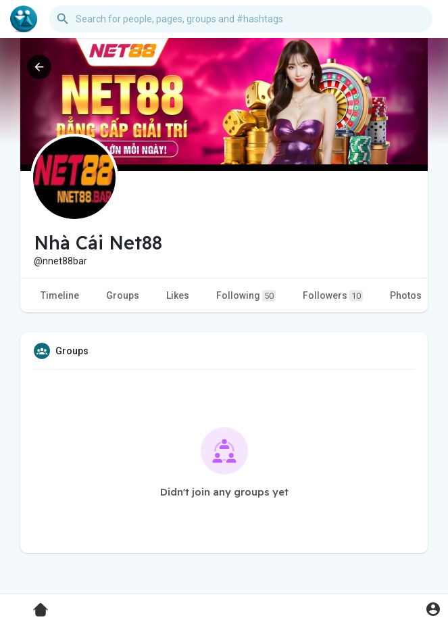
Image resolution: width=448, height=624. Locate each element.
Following (246, 296)
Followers (333, 296)
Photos (406, 295)
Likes (177, 295)
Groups (122, 295)
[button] (240, 18)
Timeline (60, 295)
